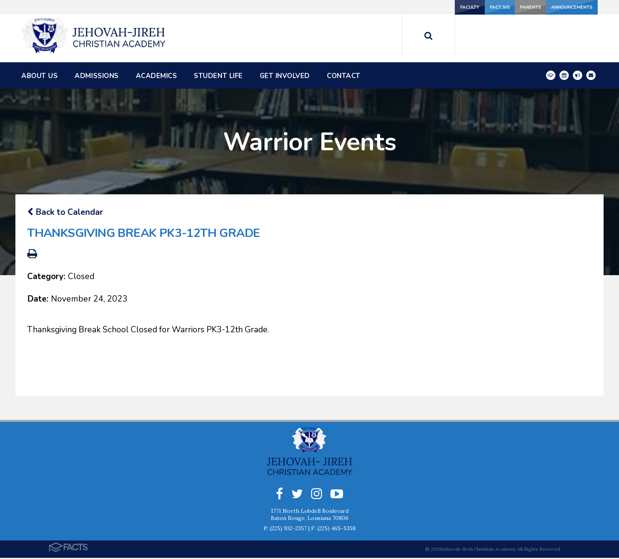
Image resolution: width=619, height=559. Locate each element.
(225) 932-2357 (288, 529)
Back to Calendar (65, 212)
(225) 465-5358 (336, 529)
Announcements (566, 6)
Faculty (404, 6)
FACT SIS (456, 6)
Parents (508, 6)
